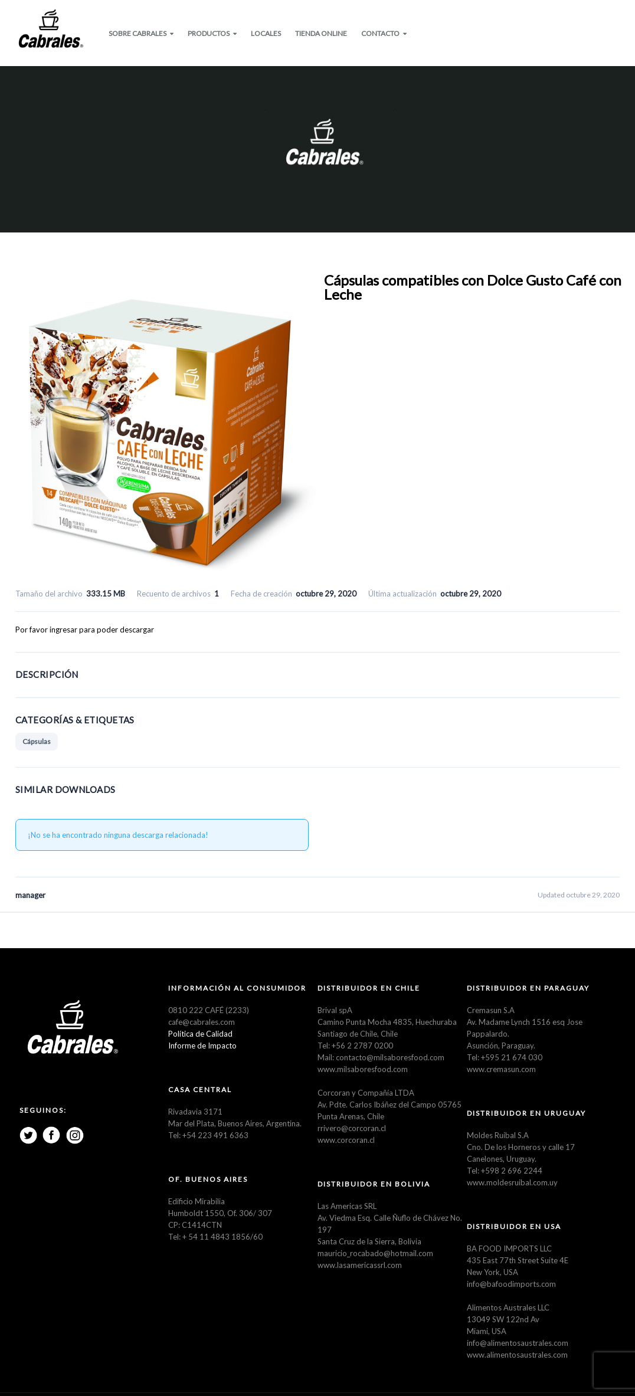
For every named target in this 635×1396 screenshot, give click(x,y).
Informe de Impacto (202, 1046)
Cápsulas (36, 742)
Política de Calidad (200, 1035)
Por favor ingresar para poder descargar (84, 630)
